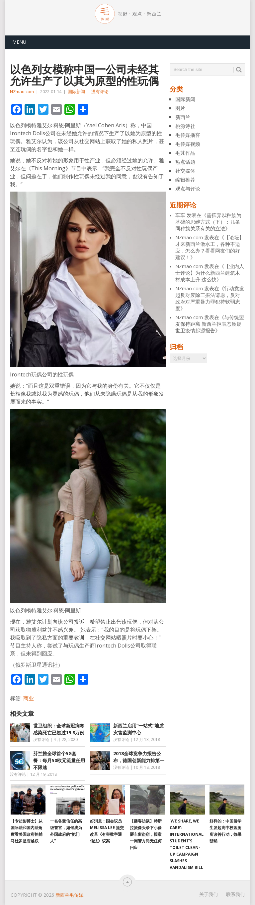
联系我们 (235, 894)
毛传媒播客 (187, 135)
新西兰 (182, 117)
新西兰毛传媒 (69, 895)
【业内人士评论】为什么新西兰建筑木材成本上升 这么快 (209, 273)
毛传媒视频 (187, 144)
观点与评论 (187, 188)
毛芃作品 (185, 152)
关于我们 (208, 894)
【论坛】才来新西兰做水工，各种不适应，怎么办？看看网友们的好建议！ (209, 247)
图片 (180, 108)
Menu (19, 42)
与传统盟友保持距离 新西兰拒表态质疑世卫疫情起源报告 (209, 324)
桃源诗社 (185, 126)
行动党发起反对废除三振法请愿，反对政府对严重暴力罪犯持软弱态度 (209, 298)
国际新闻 (76, 91)
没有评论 (100, 91)
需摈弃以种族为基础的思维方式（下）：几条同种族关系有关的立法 (208, 222)
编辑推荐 (185, 179)
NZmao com (22, 91)
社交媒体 (185, 170)
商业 (28, 698)
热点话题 (185, 161)
